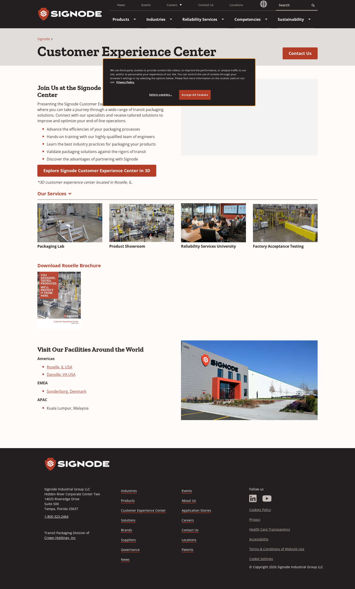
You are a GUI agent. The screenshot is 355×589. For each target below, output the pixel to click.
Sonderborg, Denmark (66, 391)
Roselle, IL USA (59, 367)
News (121, 5)
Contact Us (205, 5)
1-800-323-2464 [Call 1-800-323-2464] (56, 516)
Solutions (128, 520)
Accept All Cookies (195, 94)
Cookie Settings (261, 559)
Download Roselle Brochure (69, 265)
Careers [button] (172, 5)
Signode (43, 39)
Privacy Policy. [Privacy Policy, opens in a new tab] (125, 82)
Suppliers (128, 540)
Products (128, 500)
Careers (188, 520)
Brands (126, 530)
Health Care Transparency (269, 529)
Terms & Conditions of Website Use (276, 549)
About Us (189, 500)
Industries (129, 491)
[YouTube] (267, 498)
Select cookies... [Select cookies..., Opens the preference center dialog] (160, 94)
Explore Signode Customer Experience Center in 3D (99, 170)
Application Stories (196, 510)
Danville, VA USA (61, 374)
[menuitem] (121, 19)
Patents (187, 549)
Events (146, 5)
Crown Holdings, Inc (60, 537)
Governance (130, 549)
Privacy (254, 519)
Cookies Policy (260, 509)
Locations (236, 5)
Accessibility (258, 539)
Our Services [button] (51, 193)
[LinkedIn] (253, 498)
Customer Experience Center (143, 510)
